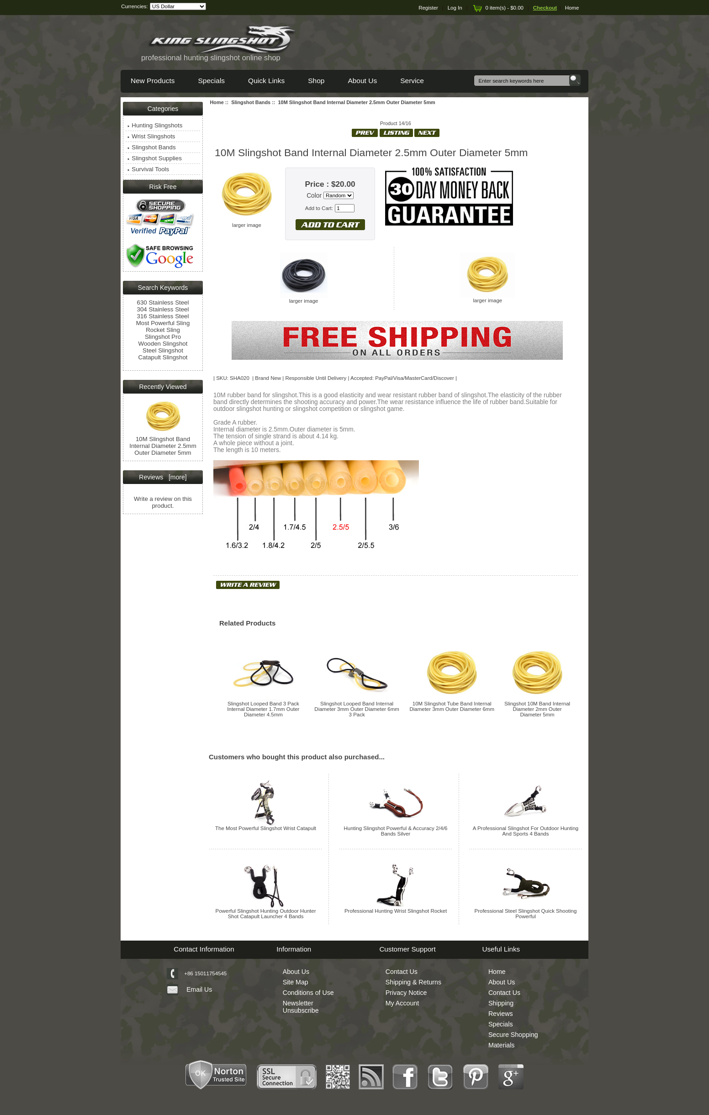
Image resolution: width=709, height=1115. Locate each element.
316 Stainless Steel (163, 316)
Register (428, 8)
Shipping (500, 1003)
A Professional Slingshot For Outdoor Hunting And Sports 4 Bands (525, 831)
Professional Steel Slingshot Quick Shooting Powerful (526, 913)
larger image (304, 299)
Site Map (295, 982)
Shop (316, 80)
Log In (455, 8)
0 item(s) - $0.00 (497, 8)
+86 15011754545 (205, 973)
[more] (175, 477)
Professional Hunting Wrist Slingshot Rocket (395, 911)
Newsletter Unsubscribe (301, 1006)
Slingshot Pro (163, 336)
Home (572, 8)
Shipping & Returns (413, 982)
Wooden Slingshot (163, 343)
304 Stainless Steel (163, 309)
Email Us (199, 989)
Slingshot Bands (250, 102)
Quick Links (266, 80)
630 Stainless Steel (163, 302)
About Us (362, 80)
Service (412, 80)
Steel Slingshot (163, 350)
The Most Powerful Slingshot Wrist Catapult (265, 828)
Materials (501, 1045)
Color (314, 195)
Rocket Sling (163, 329)
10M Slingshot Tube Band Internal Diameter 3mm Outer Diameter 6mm (451, 706)
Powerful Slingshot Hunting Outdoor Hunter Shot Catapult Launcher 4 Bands (266, 913)
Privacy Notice (406, 992)
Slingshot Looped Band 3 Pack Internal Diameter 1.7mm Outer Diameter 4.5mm (263, 709)
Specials (211, 80)
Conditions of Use (308, 992)
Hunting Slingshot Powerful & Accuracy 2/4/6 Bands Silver (396, 831)
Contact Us (402, 971)
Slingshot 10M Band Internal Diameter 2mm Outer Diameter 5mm (537, 709)
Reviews (500, 1013)
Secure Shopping (513, 1034)
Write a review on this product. (163, 502)
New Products (153, 80)
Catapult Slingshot (162, 357)
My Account (402, 1003)
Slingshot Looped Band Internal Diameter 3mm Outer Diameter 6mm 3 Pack (356, 709)
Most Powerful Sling (163, 323)
